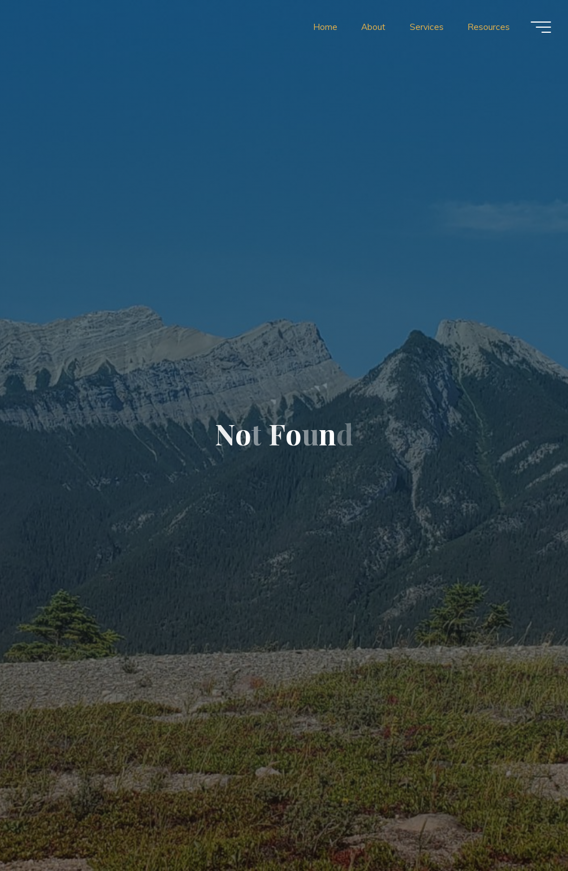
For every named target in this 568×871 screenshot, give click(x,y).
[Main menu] (541, 27)
